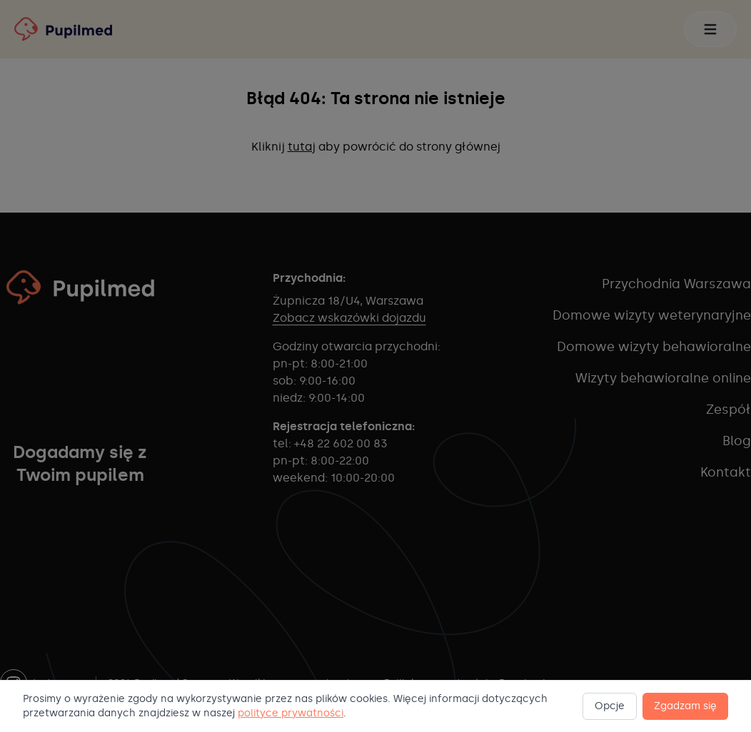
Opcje (610, 706)
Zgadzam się (685, 706)
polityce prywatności (290, 713)
